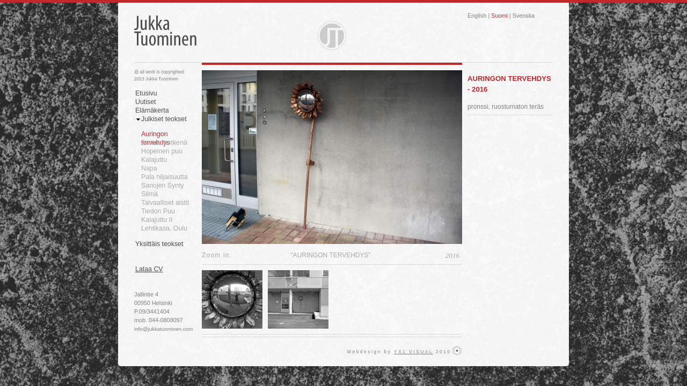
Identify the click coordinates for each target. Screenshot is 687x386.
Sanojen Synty (162, 185)
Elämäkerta (152, 110)
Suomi (499, 15)
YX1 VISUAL (413, 351)
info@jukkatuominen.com (163, 329)
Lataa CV (149, 269)
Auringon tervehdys (155, 134)
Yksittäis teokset (159, 244)
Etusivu (146, 93)
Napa (149, 168)
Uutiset (145, 102)
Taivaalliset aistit (165, 202)
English (476, 15)
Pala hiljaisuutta (164, 177)
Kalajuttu (154, 160)
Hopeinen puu (161, 151)
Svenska (524, 15)
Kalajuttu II (156, 220)
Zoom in (216, 255)
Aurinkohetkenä (164, 142)
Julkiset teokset (164, 119)
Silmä (149, 194)
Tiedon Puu (158, 211)
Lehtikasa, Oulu (164, 228)
